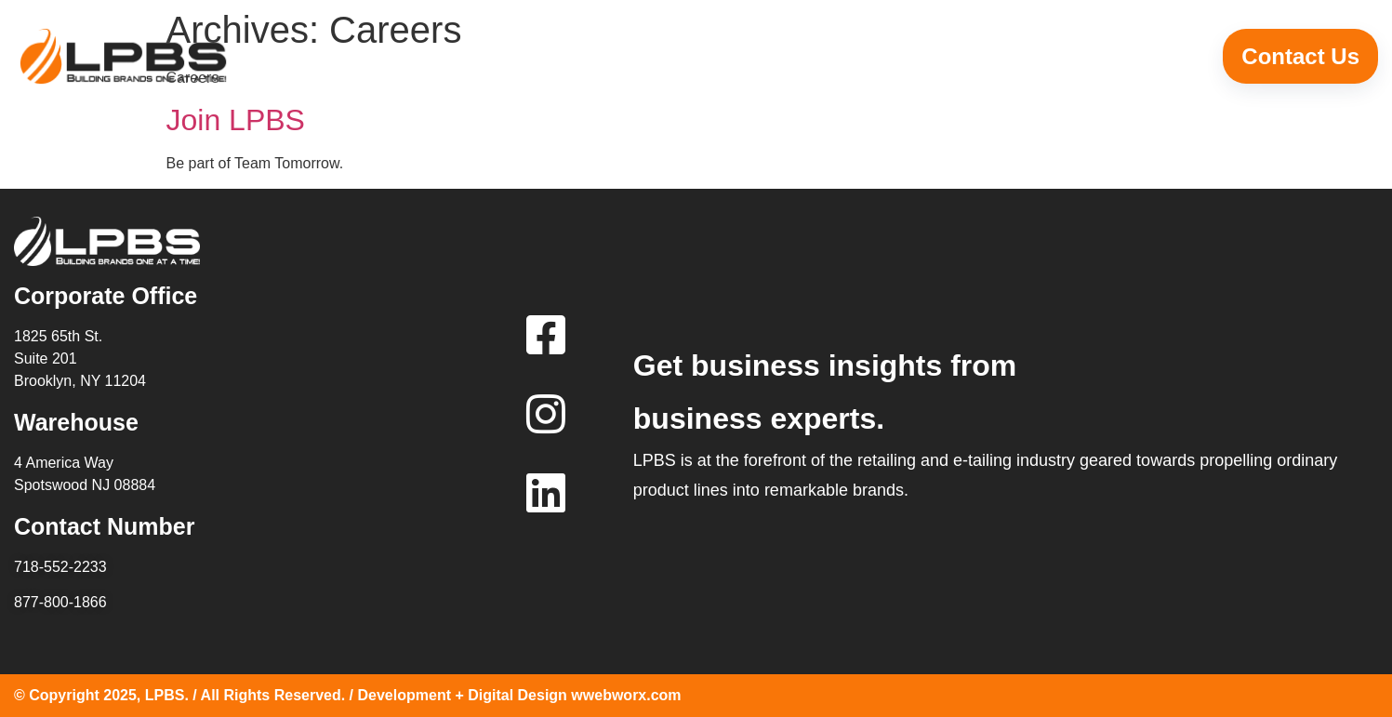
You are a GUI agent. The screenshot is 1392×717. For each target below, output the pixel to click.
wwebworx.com (626, 695)
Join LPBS (235, 120)
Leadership (925, 56)
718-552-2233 (60, 567)
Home (523, 56)
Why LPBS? (709, 56)
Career (1113, 56)
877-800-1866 (60, 602)
